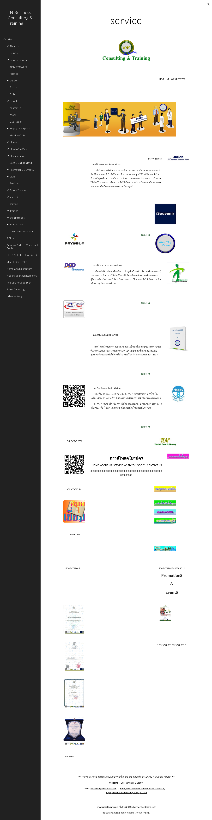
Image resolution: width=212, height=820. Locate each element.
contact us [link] (15, 107)
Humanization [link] (17, 155)
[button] (208, 4)
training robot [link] (17, 217)
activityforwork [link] (18, 66)
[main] (126, 20)
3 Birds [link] (10, 238)
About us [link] (14, 46)
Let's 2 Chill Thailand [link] (21, 162)
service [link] (14, 203)
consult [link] (14, 100)
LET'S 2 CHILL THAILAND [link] (21, 254)
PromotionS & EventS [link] (22, 169)
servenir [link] (14, 197)
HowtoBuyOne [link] (18, 149)
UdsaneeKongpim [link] (16, 296)
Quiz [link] (12, 176)
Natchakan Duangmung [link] (19, 268)
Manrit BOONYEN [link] (17, 261)
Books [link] (13, 87)
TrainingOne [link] (16, 224)
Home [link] (13, 142)
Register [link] (14, 183)
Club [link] (12, 94)
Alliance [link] (14, 73)
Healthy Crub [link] (17, 135)
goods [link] (13, 114)
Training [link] (14, 210)
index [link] (9, 39)
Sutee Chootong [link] (15, 289)
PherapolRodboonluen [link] (18, 282)
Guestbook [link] (16, 121)
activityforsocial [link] (18, 59)
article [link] (13, 80)
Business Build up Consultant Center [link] (22, 247)
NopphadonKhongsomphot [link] (21, 275)
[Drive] (74, 337)
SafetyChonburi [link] (18, 190)
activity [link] (14, 52)
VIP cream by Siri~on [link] (21, 231)
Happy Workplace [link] (20, 128)
